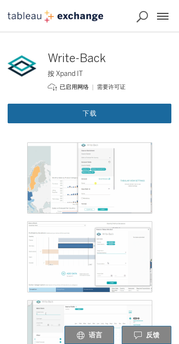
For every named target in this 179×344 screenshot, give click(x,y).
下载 (90, 113)
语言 (89, 335)
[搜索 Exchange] (142, 17)
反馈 (146, 335)
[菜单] (162, 16)
